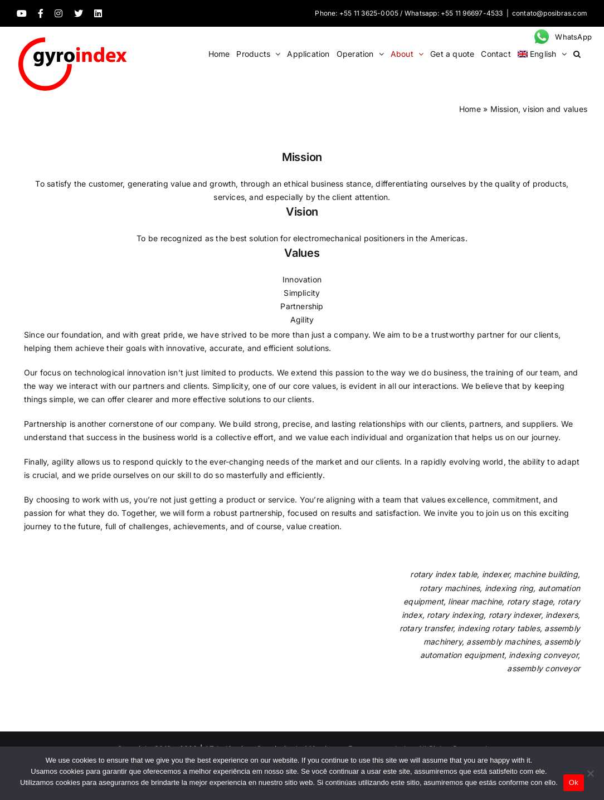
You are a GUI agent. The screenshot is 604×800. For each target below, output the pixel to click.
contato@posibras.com (549, 13)
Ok (573, 782)
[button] (577, 53)
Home (470, 109)
